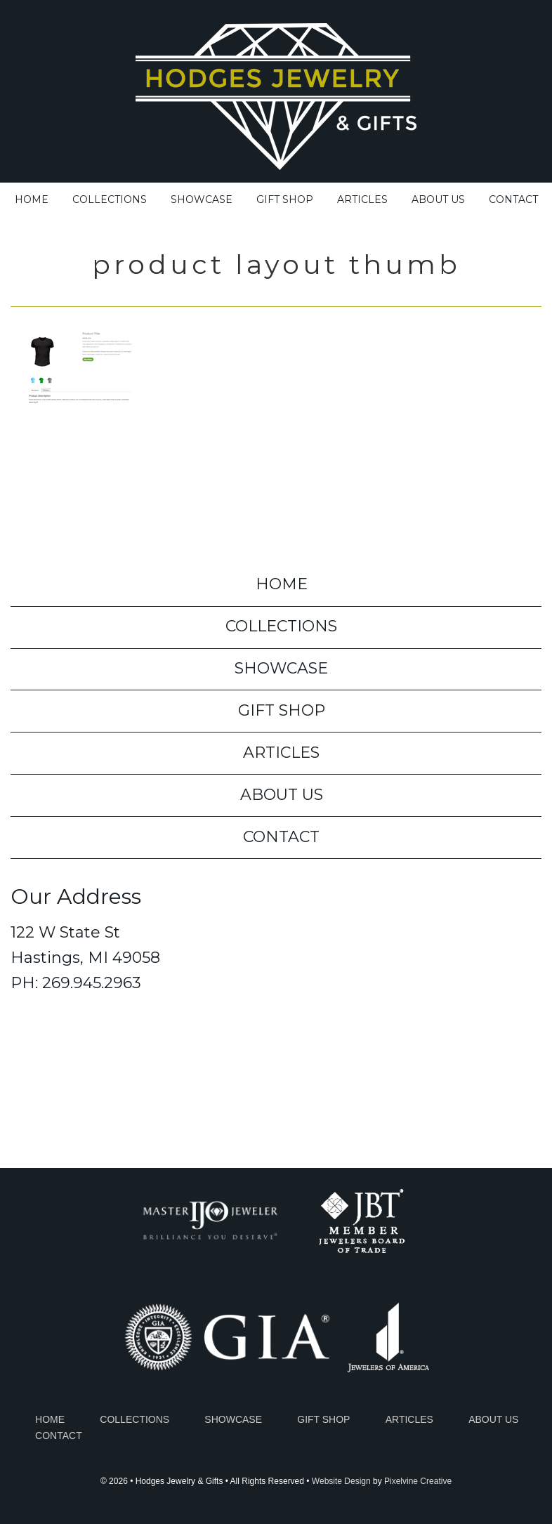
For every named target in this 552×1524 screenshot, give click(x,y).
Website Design (341, 1481)
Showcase (233, 1419)
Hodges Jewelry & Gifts (276, 93)
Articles (409, 1419)
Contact (58, 1435)
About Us (493, 1419)
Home (50, 1419)
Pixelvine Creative (418, 1481)
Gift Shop (323, 1419)
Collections (134, 1419)
